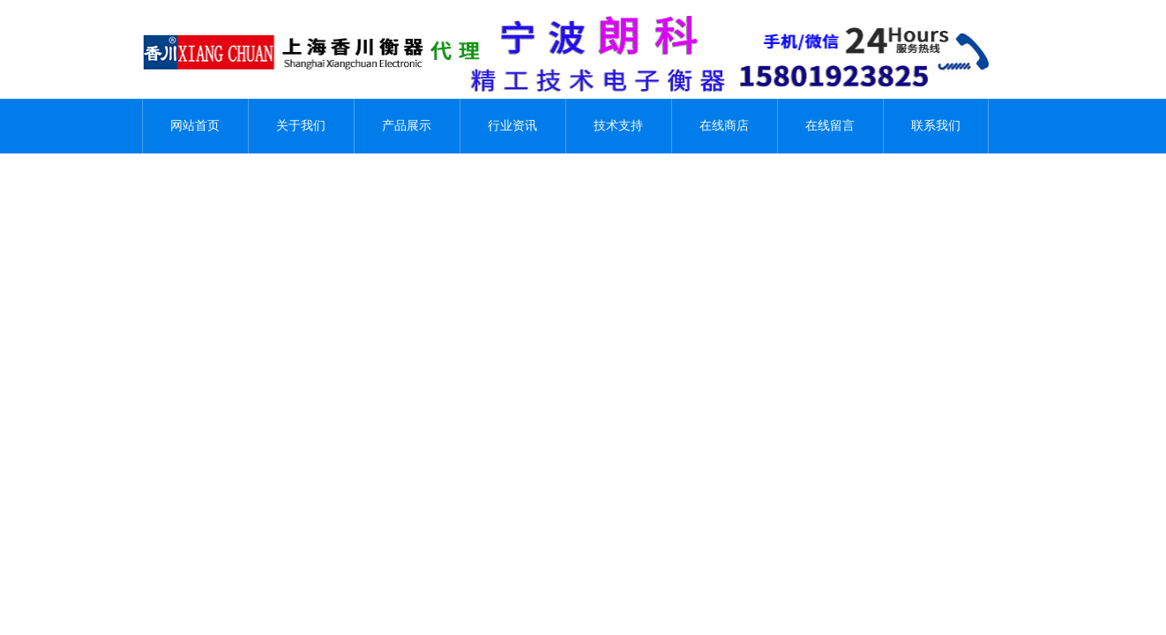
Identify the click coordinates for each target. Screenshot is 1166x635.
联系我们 (935, 125)
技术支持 (618, 125)
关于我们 (300, 125)
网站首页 (195, 125)
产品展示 (406, 125)
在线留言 (830, 125)
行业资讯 (512, 125)
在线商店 (724, 125)
